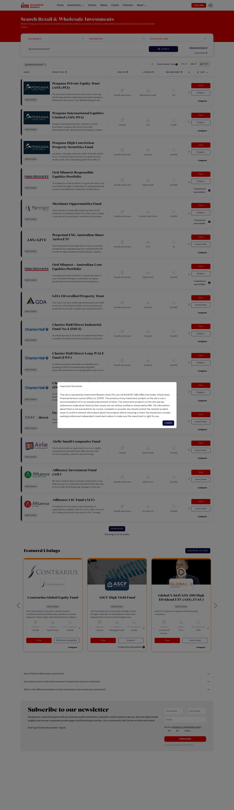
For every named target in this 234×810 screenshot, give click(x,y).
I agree (168, 422)
